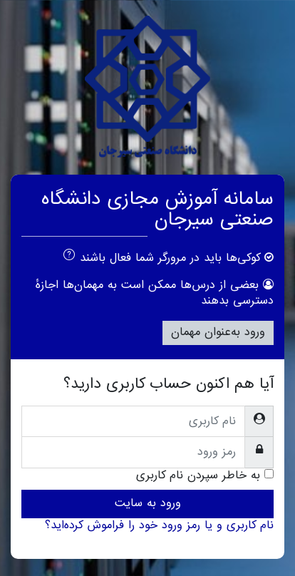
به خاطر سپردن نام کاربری (198, 476)
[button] (66, 257)
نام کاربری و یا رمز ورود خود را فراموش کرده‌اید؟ (159, 525)
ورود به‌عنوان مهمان (218, 332)
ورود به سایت (148, 503)
